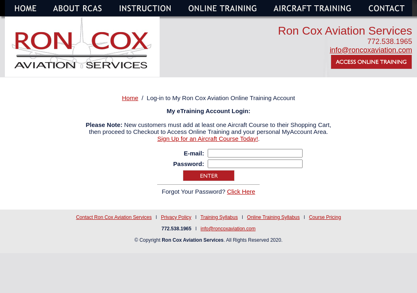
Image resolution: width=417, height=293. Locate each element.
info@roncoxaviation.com (371, 50)
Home (130, 97)
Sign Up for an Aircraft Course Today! (207, 138)
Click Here (241, 191)
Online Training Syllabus (273, 217)
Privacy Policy (176, 217)
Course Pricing (325, 217)
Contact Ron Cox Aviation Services (114, 217)
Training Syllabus (219, 217)
